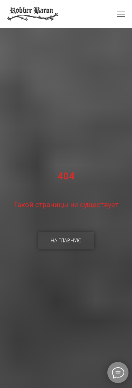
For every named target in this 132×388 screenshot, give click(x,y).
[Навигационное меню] (121, 14)
